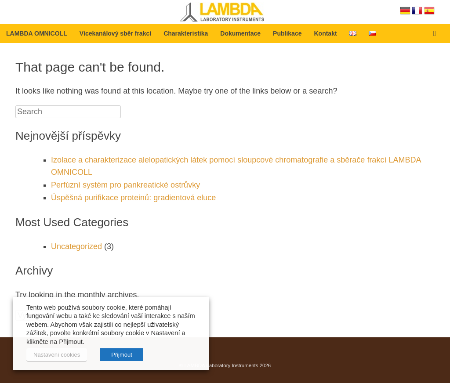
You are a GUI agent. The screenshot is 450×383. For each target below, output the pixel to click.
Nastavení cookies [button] (56, 354)
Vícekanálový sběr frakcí (115, 33)
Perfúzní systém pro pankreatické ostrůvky (125, 185)
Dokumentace (240, 33)
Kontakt (325, 33)
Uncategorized (76, 246)
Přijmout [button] (121, 354)
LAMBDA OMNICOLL (36, 33)
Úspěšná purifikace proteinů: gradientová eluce (133, 197)
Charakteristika (185, 33)
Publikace (287, 33)
